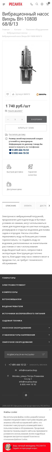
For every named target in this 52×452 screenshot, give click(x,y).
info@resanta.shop (28, 370)
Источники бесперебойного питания (23, 313)
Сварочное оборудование (17, 342)
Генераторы (9, 278)
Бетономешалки (11, 299)
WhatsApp (26, 395)
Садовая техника (12, 320)
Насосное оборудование (16, 328)
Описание (11, 206)
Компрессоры (10, 292)
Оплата (28, 206)
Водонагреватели (12, 306)
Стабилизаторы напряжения (18, 335)
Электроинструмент (14, 285)
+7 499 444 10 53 (17, 365)
